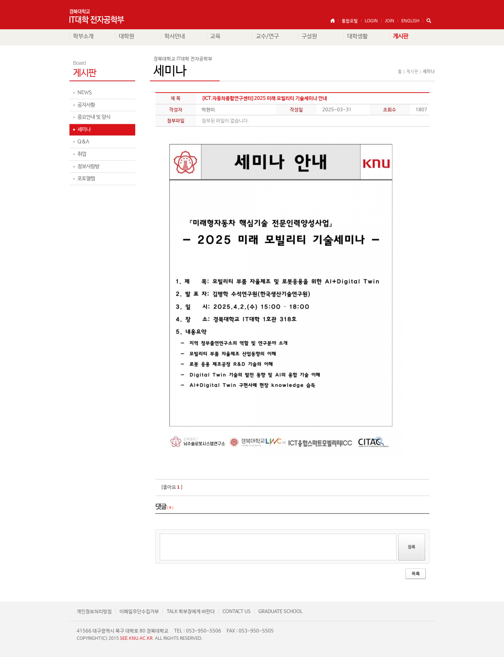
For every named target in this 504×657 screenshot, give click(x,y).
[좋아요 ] (172, 487)
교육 (215, 36)
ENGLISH (410, 21)
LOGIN (371, 21)
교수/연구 (267, 36)
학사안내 (174, 36)
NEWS (84, 93)
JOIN (389, 21)
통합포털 (350, 21)
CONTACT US (237, 612)
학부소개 (83, 36)
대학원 (126, 36)
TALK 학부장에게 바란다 (191, 612)
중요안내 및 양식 (93, 117)
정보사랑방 (88, 166)
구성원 (309, 36)
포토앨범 (86, 179)
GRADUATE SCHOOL (280, 612)
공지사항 (86, 105)
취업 (81, 154)
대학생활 (357, 36)
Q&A (83, 142)
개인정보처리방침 (94, 612)
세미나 (84, 129)
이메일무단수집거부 (139, 612)
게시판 (400, 36)
